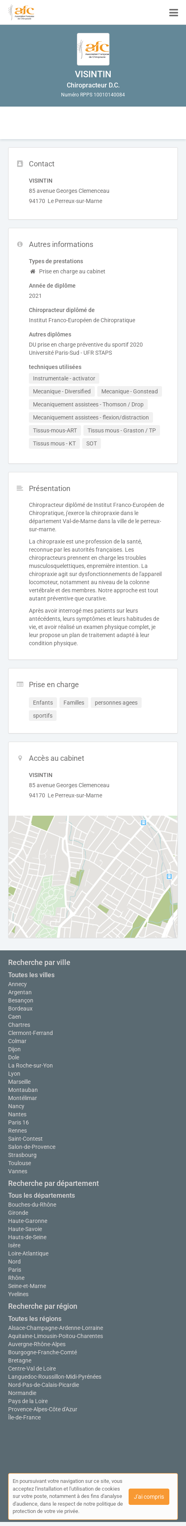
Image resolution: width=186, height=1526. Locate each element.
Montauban (23, 1090)
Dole (13, 1057)
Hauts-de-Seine (27, 1237)
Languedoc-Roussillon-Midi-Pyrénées (54, 1376)
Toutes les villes (31, 975)
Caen (14, 1016)
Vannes (17, 1171)
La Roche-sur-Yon (30, 1065)
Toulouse (19, 1163)
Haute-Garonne (27, 1221)
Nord (14, 1261)
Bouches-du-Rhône (32, 1204)
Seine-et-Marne (27, 1286)
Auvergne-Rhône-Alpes (37, 1344)
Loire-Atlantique (28, 1253)
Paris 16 (18, 1122)
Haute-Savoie (25, 1229)
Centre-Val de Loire (32, 1368)
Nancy (16, 1106)
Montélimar (22, 1098)
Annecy (17, 984)
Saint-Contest (25, 1138)
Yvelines (18, 1294)
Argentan (20, 992)
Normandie (22, 1393)
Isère (14, 1245)
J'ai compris (149, 1496)
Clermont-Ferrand (30, 1033)
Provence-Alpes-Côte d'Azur (42, 1409)
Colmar (17, 1041)
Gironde (18, 1212)
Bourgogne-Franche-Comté (42, 1352)
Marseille (19, 1081)
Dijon (14, 1049)
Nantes (17, 1114)
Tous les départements (41, 1195)
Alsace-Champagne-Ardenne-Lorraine (55, 1328)
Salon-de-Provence (31, 1147)
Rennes (17, 1130)
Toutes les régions (34, 1319)
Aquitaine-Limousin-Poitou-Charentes (55, 1336)
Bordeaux (20, 1008)
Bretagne (19, 1360)
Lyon (14, 1073)
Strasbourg (22, 1155)
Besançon (20, 1000)
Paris (14, 1269)
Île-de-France (24, 1417)
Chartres (19, 1025)
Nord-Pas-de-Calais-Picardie (43, 1385)
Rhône (16, 1278)
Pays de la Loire (28, 1401)
